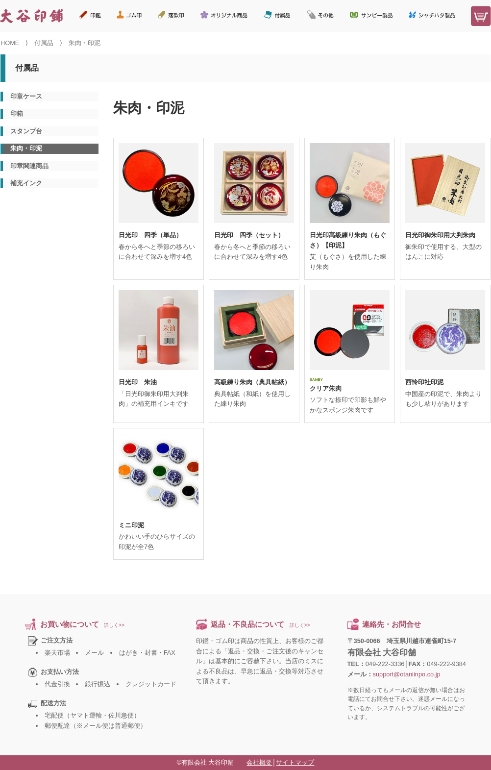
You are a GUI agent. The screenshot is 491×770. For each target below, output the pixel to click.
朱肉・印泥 (26, 148)
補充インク (26, 183)
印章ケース (26, 96)
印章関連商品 (29, 166)
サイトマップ (295, 762)
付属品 (43, 43)
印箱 (16, 113)
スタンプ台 (26, 131)
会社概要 (259, 762)
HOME (9, 43)
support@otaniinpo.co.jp (407, 674)
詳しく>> (114, 625)
